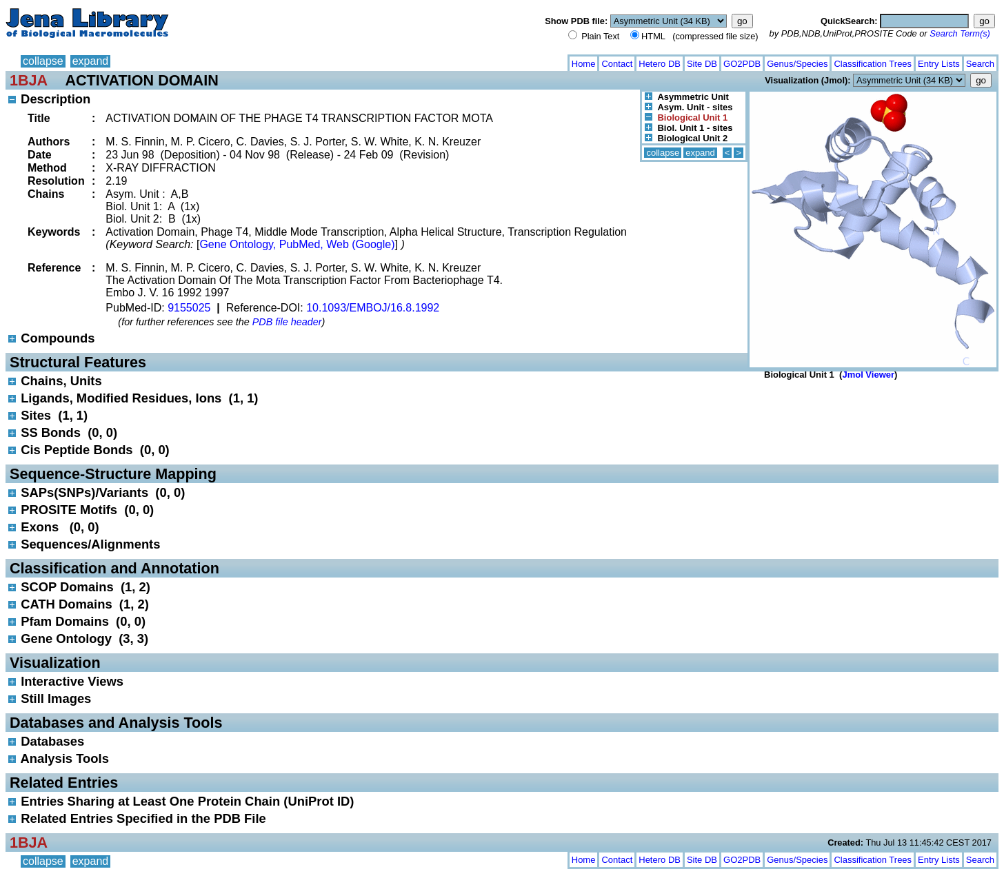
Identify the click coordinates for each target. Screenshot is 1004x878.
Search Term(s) (960, 33)
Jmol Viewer (868, 374)
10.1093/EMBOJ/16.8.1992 (372, 308)
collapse (43, 61)
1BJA (29, 80)
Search (980, 64)
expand (90, 61)
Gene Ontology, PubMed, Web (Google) (296, 244)
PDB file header (287, 321)
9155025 (189, 308)
